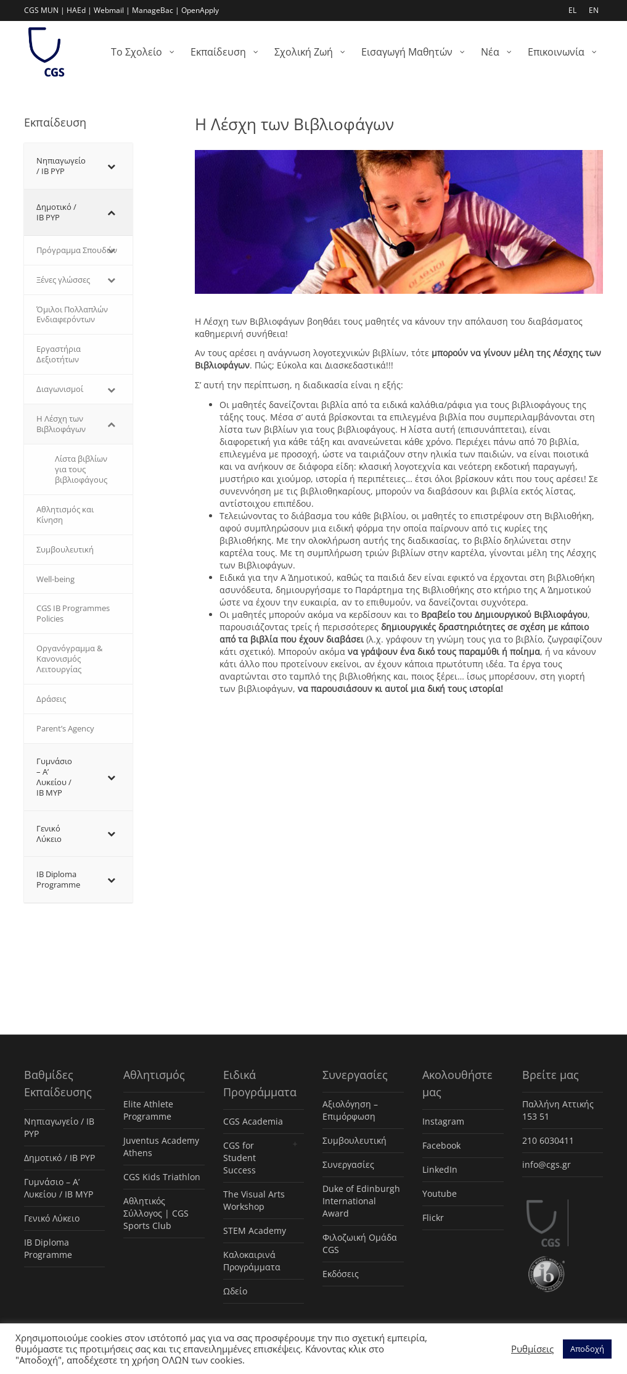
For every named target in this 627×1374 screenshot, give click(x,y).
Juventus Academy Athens (161, 1147)
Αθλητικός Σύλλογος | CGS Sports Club (156, 1213)
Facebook (441, 1145)
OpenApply (200, 10)
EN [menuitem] (594, 10)
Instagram (443, 1121)
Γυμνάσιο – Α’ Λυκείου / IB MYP (58, 1188)
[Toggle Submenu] (111, 166)
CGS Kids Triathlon (161, 1177)
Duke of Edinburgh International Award (361, 1201)
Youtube (439, 1193)
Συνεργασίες (348, 1164)
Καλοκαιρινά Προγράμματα (252, 1261)
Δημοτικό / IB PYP (59, 1158)
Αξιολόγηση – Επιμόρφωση (350, 1110)
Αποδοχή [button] (587, 1348)
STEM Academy (254, 1230)
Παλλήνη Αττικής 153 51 (558, 1110)
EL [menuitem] (572, 10)
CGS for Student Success (239, 1157)
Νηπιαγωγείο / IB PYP (59, 1127)
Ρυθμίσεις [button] (532, 1348)
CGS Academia (253, 1121)
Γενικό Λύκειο (52, 1218)
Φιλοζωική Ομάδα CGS (359, 1243)
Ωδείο (235, 1291)
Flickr (433, 1217)
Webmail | (112, 10)
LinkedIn (439, 1169)
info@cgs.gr (546, 1164)
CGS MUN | (44, 10)
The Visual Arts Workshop (254, 1200)
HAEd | (79, 10)
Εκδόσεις (340, 1274)
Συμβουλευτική (354, 1140)
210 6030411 (548, 1140)
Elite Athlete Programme (148, 1110)
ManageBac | (155, 10)
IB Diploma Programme (48, 1248)
